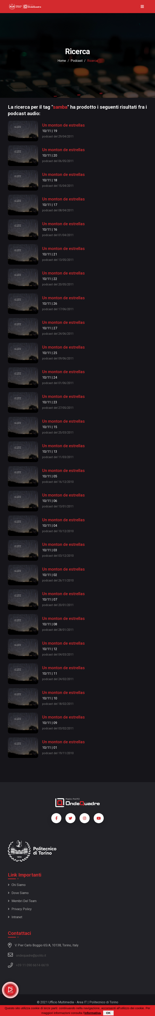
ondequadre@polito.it (27, 954)
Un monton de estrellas (63, 125)
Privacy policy (20, 909)
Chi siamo (17, 885)
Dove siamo (18, 893)
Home (62, 61)
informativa (92, 1013)
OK (108, 1013)
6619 (45, 965)
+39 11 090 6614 (28, 965)
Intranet (15, 917)
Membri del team (22, 901)
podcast (77, 61)
